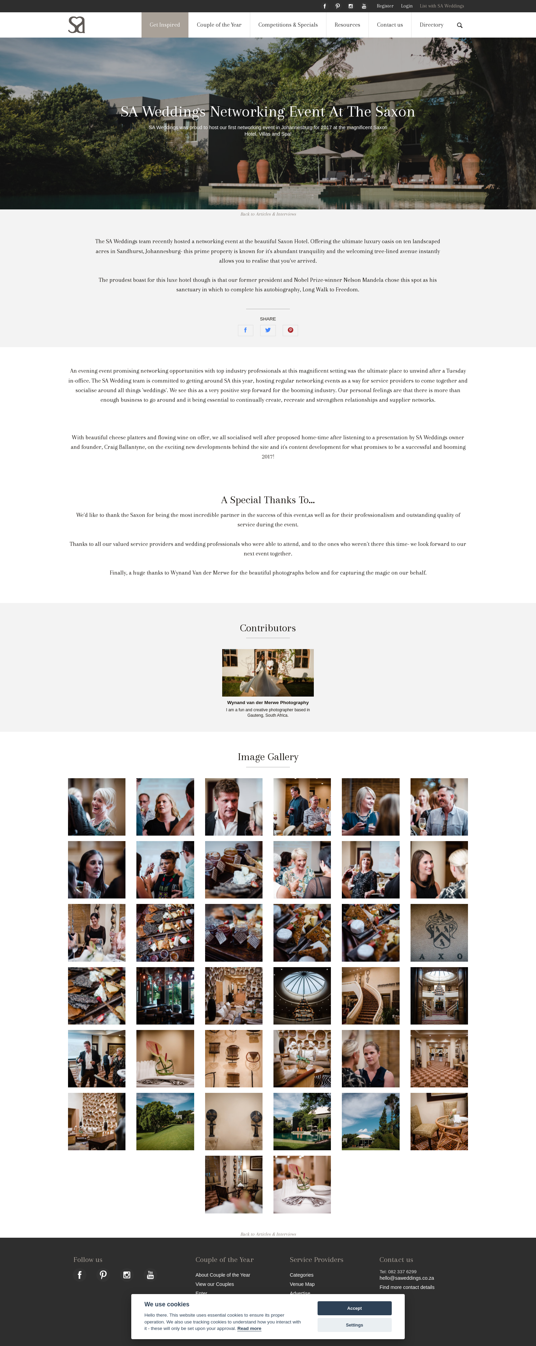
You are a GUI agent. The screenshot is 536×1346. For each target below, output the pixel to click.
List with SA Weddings (442, 6)
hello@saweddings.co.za (406, 1278)
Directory (431, 25)
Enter (201, 1293)
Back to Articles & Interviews (268, 214)
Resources (347, 25)
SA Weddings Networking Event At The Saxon (268, 111)
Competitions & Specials (288, 25)
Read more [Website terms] (249, 1328)
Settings (354, 1325)
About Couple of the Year (223, 1274)
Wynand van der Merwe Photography (268, 702)
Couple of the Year (219, 25)
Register (385, 6)
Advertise (300, 1293)
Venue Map (302, 1284)
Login (407, 6)
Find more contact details (406, 1287)
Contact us (390, 25)
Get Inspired (165, 25)
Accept (354, 1308)
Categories (302, 1274)
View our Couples (215, 1284)
